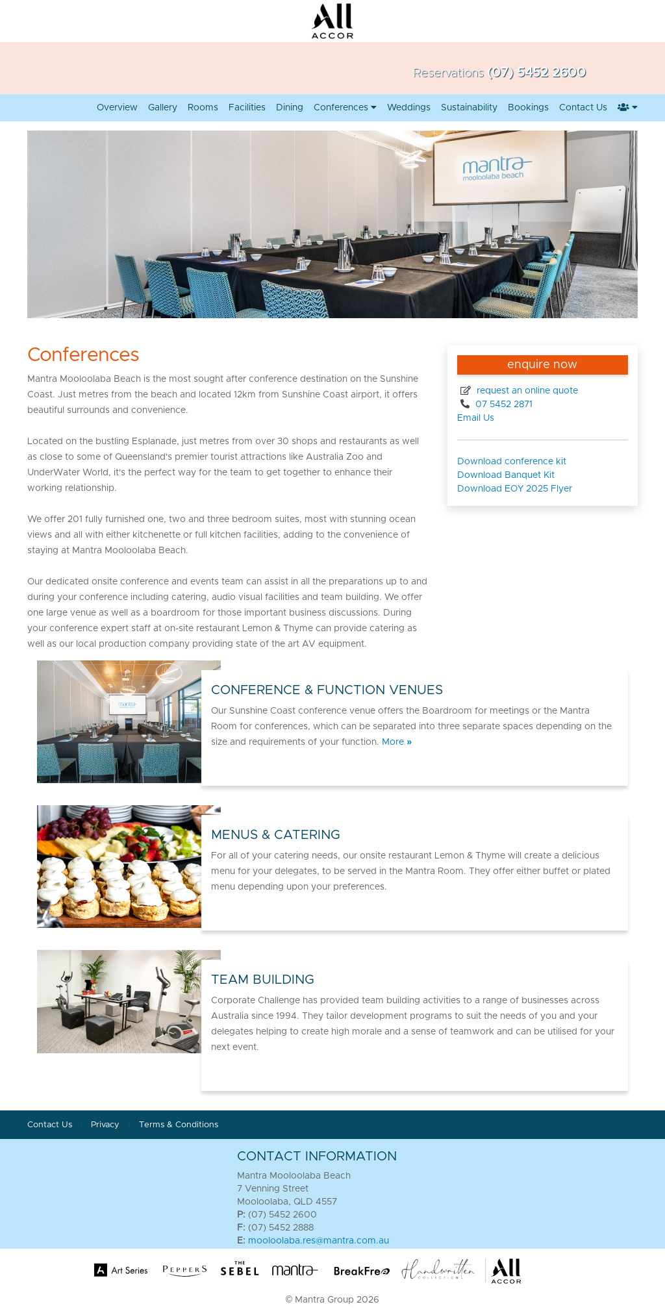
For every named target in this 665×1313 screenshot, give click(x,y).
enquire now (542, 365)
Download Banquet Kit (506, 475)
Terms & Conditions (178, 1125)
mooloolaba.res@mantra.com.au (318, 1240)
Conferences (345, 107)
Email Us (475, 418)
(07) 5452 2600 (536, 72)
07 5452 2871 (503, 404)
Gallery (162, 107)
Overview (117, 107)
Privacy (106, 1125)
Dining (289, 107)
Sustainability (469, 107)
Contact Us (583, 107)
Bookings (528, 107)
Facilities (247, 107)
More (397, 742)
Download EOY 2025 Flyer (514, 489)
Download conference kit (511, 461)
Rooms (203, 107)
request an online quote (526, 390)
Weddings (409, 107)
